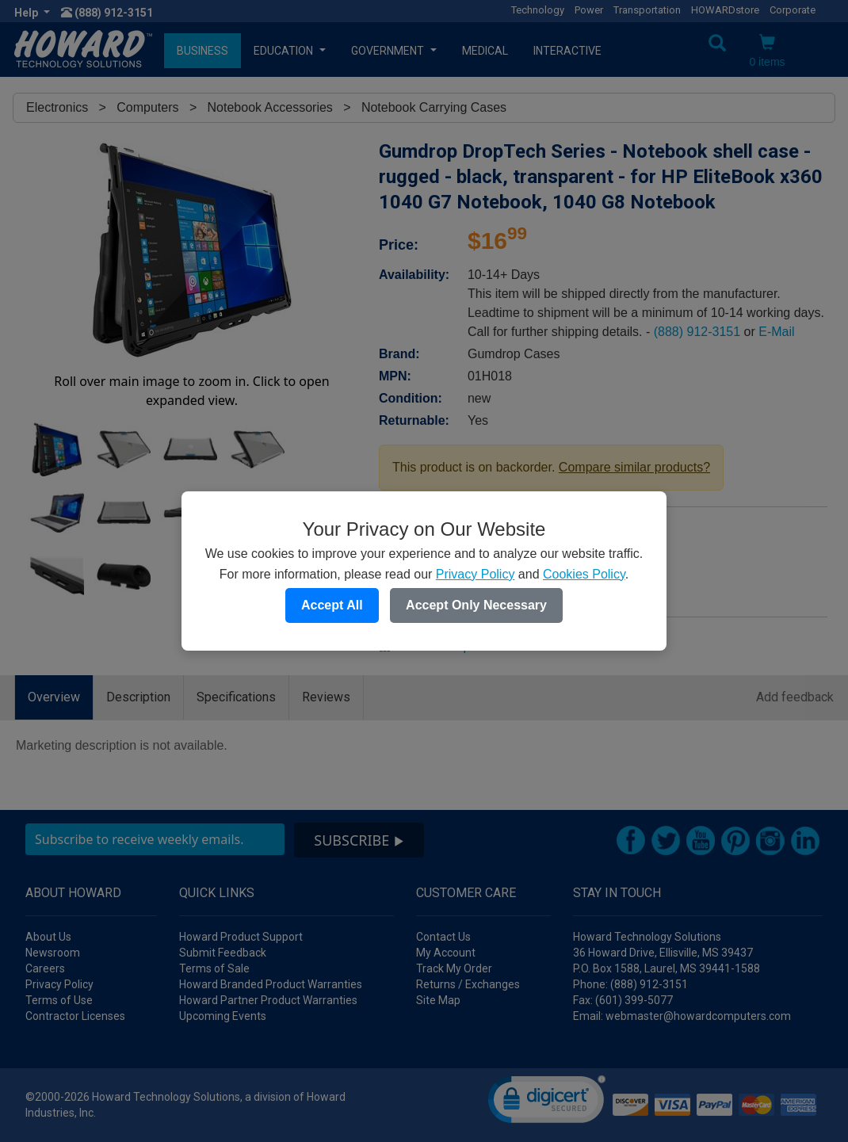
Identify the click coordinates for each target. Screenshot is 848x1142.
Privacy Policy (475, 574)
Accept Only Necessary (476, 605)
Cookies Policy (584, 574)
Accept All (332, 605)
